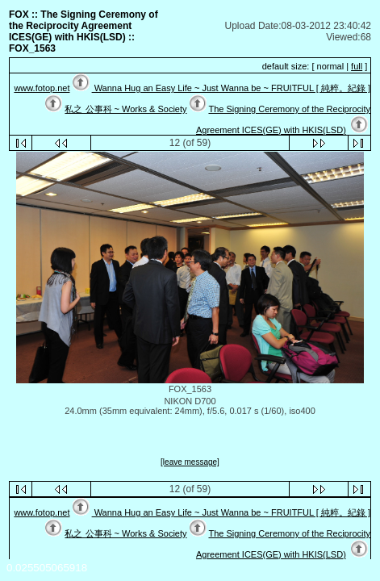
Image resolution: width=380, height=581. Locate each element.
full (356, 66)
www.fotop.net (41, 88)
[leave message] (190, 462)
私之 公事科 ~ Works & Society (125, 109)
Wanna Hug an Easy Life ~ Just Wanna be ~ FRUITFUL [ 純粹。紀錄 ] (231, 88)
